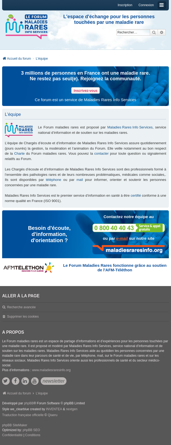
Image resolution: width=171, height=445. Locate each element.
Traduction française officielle (23, 415)
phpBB (29, 403)
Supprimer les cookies (23, 316)
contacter (101, 153)
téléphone (53, 180)
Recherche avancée (21, 307)
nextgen (71, 409)
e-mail (122, 238)
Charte (19, 153)
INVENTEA (54, 409)
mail (79, 180)
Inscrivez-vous (86, 90)
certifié (136, 195)
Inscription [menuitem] (125, 5)
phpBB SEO (31, 430)
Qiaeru (52, 415)
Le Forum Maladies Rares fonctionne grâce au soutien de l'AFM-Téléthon (114, 267)
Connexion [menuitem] (146, 5)
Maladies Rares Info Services (130, 127)
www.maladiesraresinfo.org (51, 370)
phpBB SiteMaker (14, 425)
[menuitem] (12, 435)
